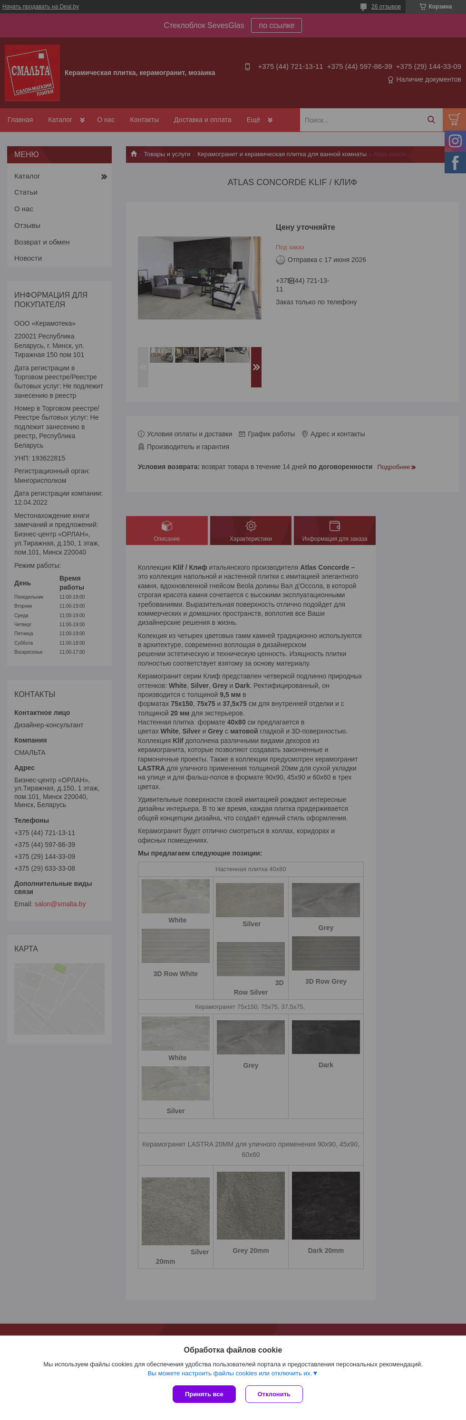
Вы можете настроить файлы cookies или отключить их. (229, 1373)
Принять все (204, 1394)
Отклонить (274, 1394)
